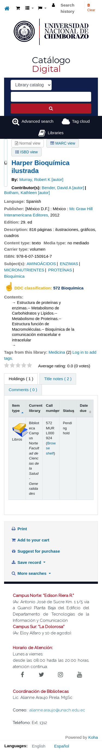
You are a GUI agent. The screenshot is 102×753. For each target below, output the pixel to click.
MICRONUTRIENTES (24, 270)
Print (19, 528)
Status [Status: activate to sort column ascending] (68, 411)
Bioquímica (14, 276)
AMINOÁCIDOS (41, 263)
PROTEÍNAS (60, 270)
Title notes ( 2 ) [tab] (58, 378)
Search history (68, 8)
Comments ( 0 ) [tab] (23, 389)
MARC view (62, 143)
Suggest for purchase (35, 551)
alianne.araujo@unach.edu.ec (57, 710)
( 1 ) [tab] (21, 378)
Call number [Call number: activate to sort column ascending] (53, 407)
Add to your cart (30, 540)
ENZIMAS (69, 263)
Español (61, 746)
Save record (26, 562)
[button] (18, 8)
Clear (91, 8)
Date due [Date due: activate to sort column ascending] (84, 407)
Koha (93, 737)
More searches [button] (29, 573)
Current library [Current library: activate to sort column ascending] (35, 407)
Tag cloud (81, 121)
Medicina (56, 352)
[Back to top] (85, 736)
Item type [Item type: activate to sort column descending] (16, 407)
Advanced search (37, 121)
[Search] (51, 108)
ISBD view (26, 152)
